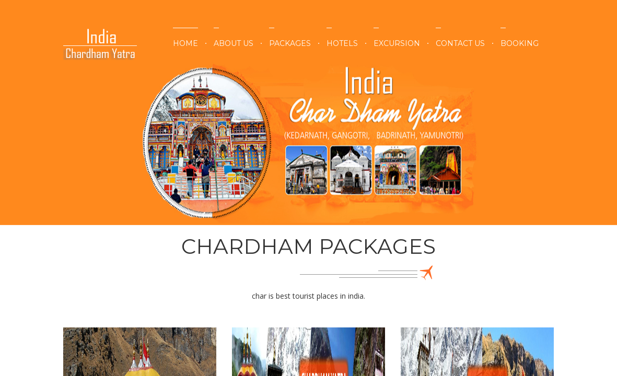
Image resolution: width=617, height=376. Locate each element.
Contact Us (460, 43)
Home (185, 43)
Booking (519, 43)
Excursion (397, 43)
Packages (290, 43)
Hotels (342, 43)
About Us (233, 43)
